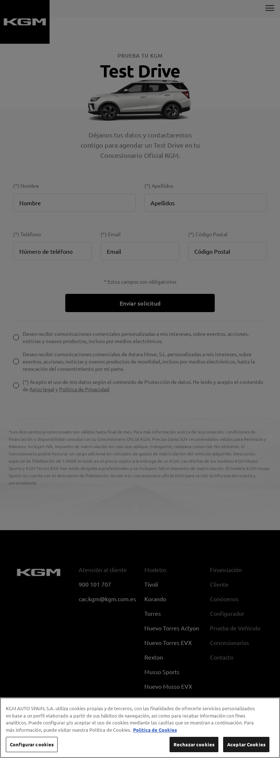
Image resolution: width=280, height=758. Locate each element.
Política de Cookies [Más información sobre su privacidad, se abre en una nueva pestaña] (155, 736)
